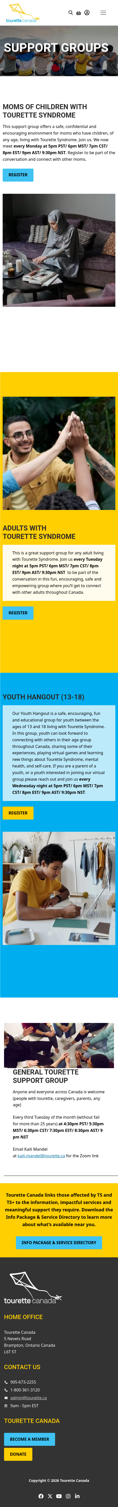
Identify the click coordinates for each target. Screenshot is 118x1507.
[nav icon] (103, 12)
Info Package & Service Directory (59, 1242)
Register (18, 175)
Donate (18, 1454)
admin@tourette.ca (28, 1398)
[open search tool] (70, 12)
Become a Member (29, 1439)
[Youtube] (59, 1496)
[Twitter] (50, 1496)
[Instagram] (68, 1496)
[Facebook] (40, 1496)
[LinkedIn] (77, 1496)
